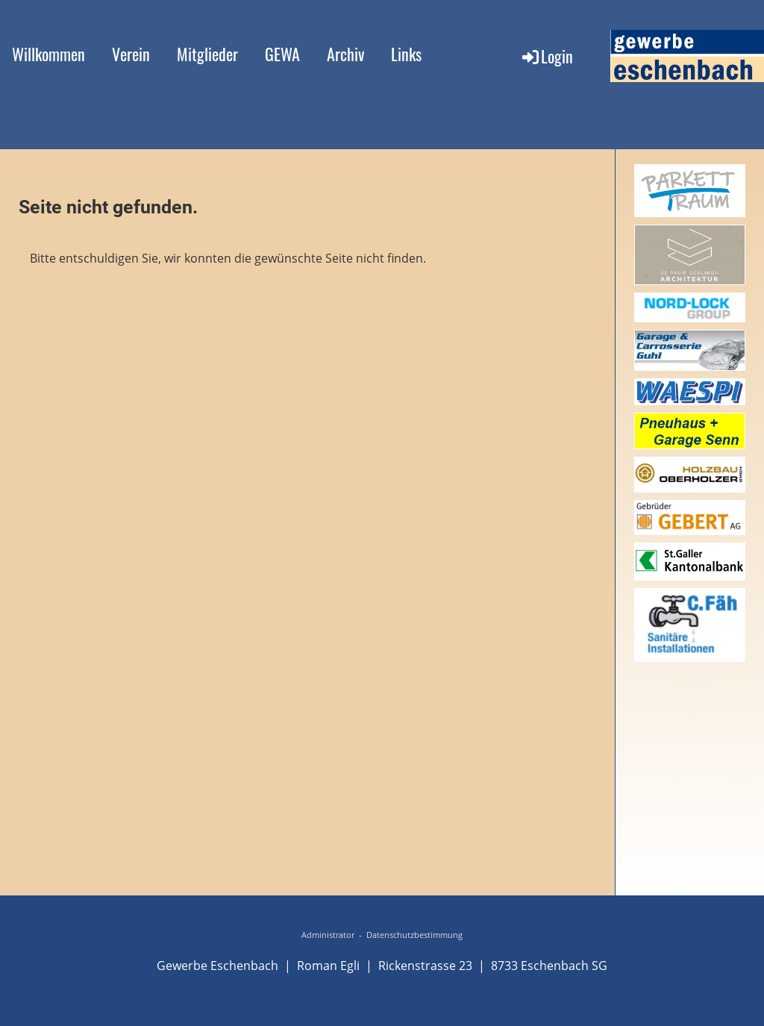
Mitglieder (207, 54)
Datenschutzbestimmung (414, 935)
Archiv (345, 54)
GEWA (282, 54)
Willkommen (48, 54)
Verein (131, 54)
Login (546, 56)
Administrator (327, 935)
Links (406, 54)
